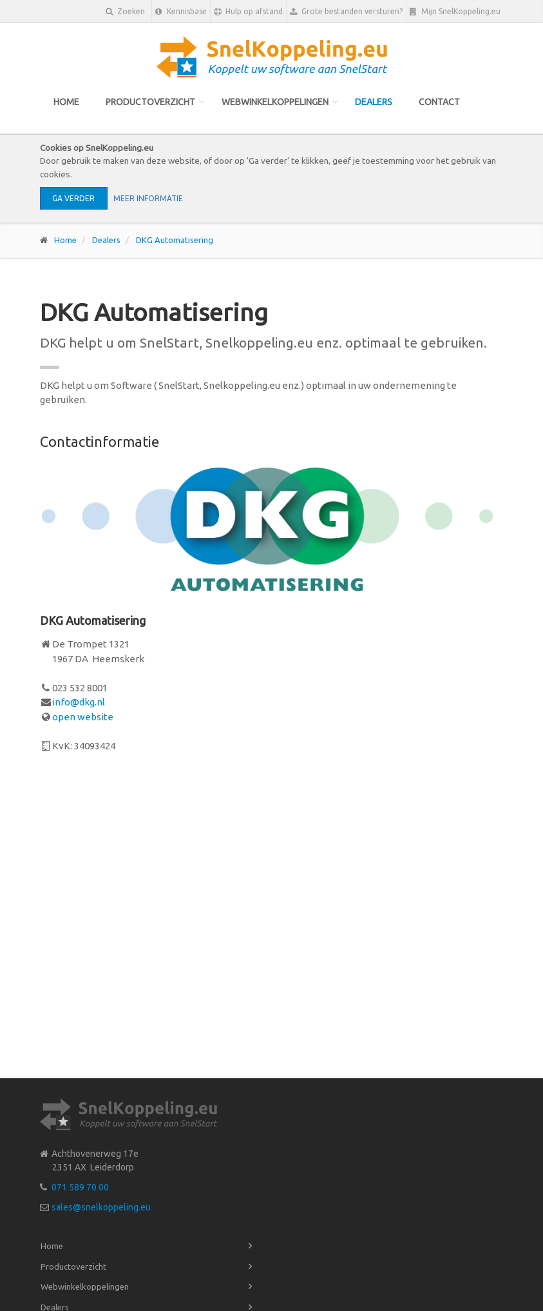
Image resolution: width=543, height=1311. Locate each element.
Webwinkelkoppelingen (275, 102)
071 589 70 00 (80, 1187)
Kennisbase (181, 11)
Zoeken (125, 11)
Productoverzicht (150, 102)
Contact (439, 102)
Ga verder (73, 198)
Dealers (373, 102)
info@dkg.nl (78, 701)
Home (66, 102)
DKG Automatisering (174, 239)
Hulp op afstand (248, 11)
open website (82, 716)
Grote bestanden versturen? (346, 11)
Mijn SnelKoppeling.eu (455, 11)
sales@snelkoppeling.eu (101, 1207)
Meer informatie (148, 198)
